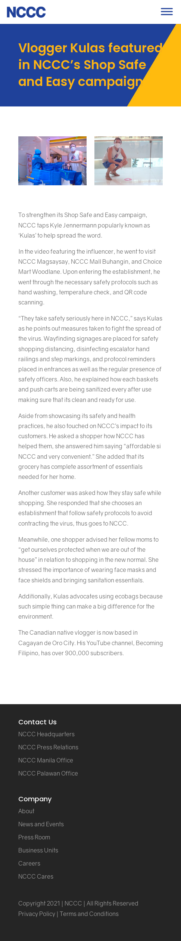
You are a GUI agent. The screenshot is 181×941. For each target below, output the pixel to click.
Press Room (34, 837)
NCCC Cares (35, 876)
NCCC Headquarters (46, 734)
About (26, 811)
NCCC (73, 903)
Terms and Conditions (89, 913)
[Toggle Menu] (167, 11)
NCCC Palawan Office (48, 773)
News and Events (41, 824)
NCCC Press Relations (48, 747)
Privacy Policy (36, 913)
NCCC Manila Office (45, 760)
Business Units (38, 850)
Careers (29, 863)
